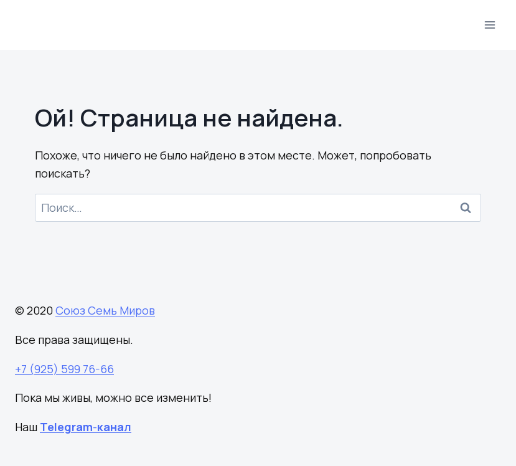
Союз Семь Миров (105, 310)
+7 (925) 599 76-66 (64, 368)
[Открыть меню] (489, 24)
